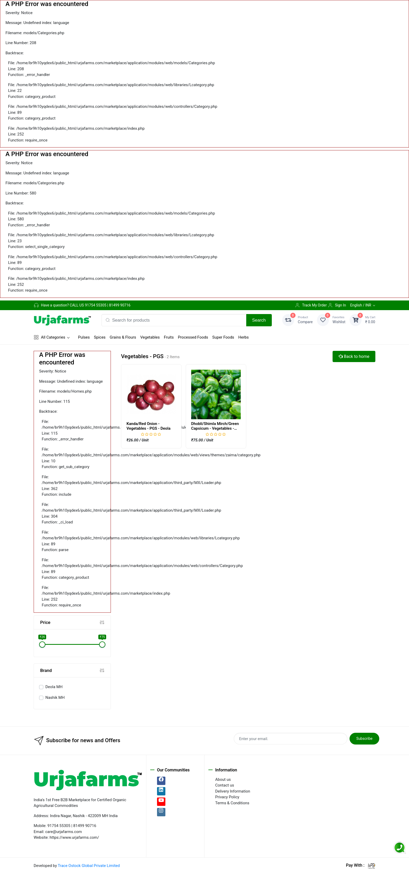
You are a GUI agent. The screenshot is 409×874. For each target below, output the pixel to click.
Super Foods (223, 337)
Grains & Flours (123, 337)
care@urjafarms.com (63, 831)
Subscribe (364, 738)
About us (223, 779)
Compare (305, 319)
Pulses (84, 337)
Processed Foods (193, 337)
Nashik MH (55, 697)
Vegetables (150, 337)
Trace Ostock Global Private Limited (89, 865)
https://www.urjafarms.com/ (74, 837)
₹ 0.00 (370, 319)
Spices (100, 337)
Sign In (337, 305)
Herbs (243, 337)
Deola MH (54, 686)
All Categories (49, 337)
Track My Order (311, 305)
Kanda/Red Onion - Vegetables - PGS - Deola (149, 426)
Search (259, 320)
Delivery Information (232, 791)
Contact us (224, 785)
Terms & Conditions (232, 803)
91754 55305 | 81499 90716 (107, 305)
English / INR (360, 305)
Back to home (354, 356)
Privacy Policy (227, 797)
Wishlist (339, 319)
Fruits (169, 337)
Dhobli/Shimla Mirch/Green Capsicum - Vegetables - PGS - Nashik (215, 428)
